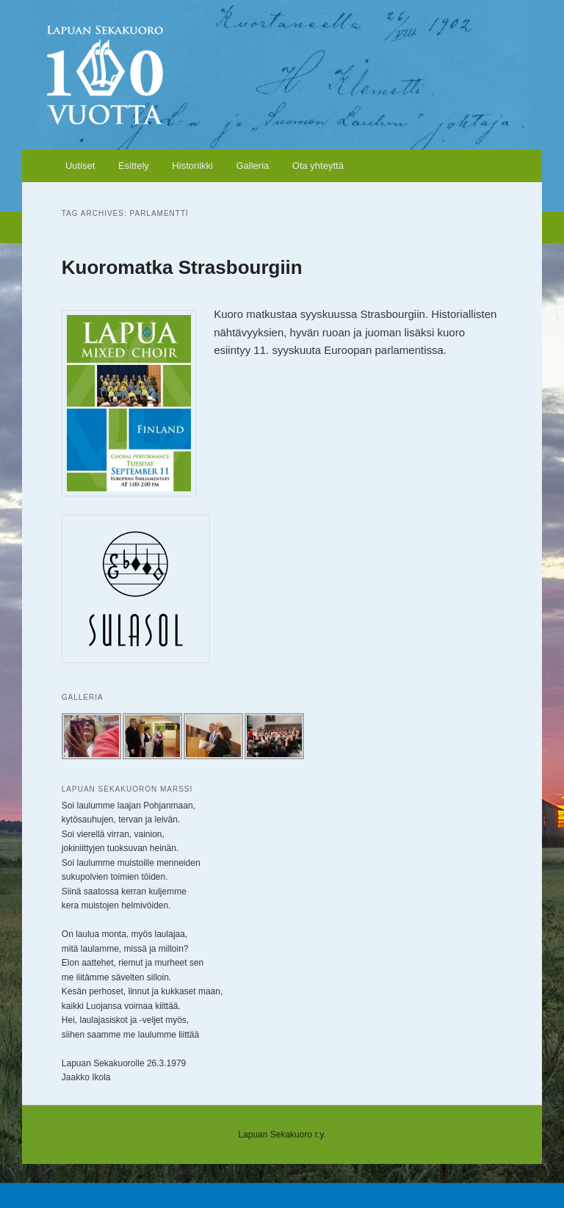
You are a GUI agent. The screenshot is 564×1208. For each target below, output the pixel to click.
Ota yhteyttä (318, 165)
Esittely (133, 165)
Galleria (252, 165)
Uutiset (80, 165)
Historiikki (192, 165)
